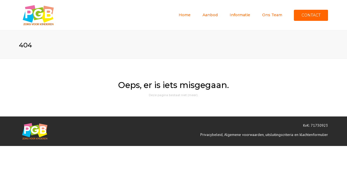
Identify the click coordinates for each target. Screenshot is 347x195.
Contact (310, 15)
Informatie (240, 14)
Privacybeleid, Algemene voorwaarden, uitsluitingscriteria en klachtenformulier (264, 134)
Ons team (272, 14)
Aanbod (210, 14)
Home (185, 14)
